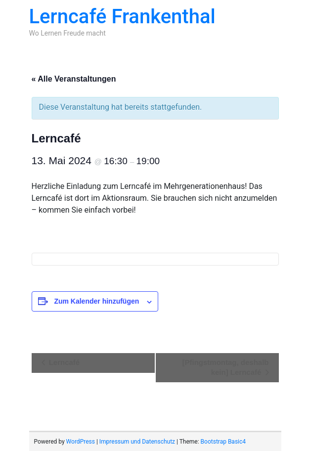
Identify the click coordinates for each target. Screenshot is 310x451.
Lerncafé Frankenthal (122, 16)
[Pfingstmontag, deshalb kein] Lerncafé (225, 367)
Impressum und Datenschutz (137, 441)
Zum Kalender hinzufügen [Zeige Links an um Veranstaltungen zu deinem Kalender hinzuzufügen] (96, 301)
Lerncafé (63, 362)
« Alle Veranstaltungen (74, 79)
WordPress (80, 441)
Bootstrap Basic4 (223, 441)
